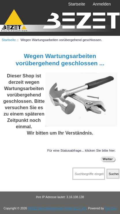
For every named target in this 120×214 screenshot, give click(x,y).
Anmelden (102, 4)
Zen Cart (111, 208)
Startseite (76, 4)
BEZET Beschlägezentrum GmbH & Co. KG (57, 208)
